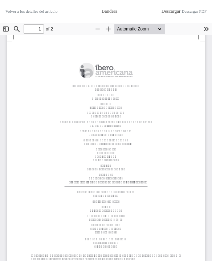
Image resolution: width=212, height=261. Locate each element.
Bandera (109, 11)
